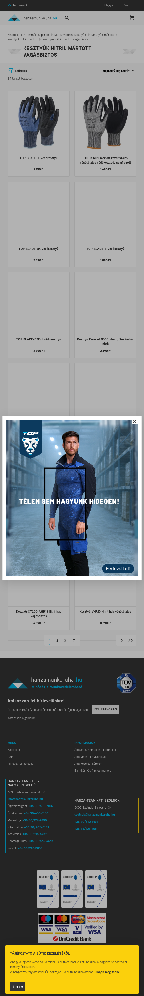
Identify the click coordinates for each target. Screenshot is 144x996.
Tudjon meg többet (107, 972)
